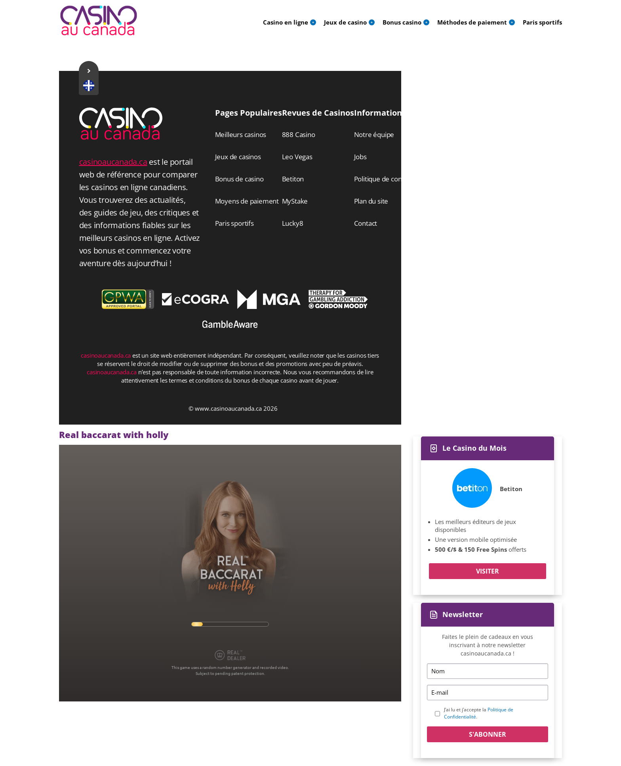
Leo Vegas (297, 156)
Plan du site (371, 201)
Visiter (487, 571)
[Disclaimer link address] (195, 303)
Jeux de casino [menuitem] (345, 22)
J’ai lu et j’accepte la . (478, 713)
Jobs (360, 156)
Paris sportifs (234, 223)
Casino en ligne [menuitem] (285, 22)
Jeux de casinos (238, 156)
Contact (365, 223)
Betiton (511, 489)
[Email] (487, 692)
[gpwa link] (128, 307)
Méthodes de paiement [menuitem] (472, 22)
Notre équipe (374, 134)
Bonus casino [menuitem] (402, 22)
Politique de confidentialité (394, 178)
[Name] (487, 671)
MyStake (295, 201)
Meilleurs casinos (241, 134)
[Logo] (98, 20)
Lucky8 (292, 223)
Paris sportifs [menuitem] (542, 22)
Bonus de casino (239, 178)
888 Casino (298, 134)
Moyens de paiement (247, 201)
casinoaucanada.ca (113, 161)
